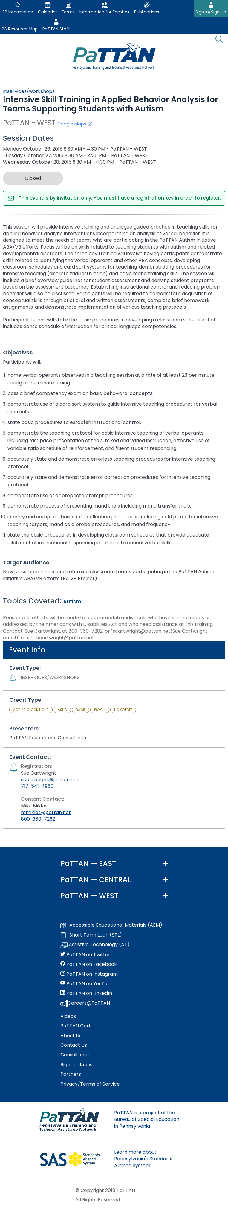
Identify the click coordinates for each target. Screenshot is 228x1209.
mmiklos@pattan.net (46, 812)
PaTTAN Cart (75, 1026)
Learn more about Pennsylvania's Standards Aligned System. (144, 1159)
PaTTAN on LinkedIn (86, 993)
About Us (71, 1035)
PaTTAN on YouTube (87, 983)
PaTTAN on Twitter (85, 954)
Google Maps (74, 124)
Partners (70, 1074)
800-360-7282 (38, 819)
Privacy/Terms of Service (90, 1084)
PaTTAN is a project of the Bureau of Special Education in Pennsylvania (146, 1119)
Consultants (74, 1055)
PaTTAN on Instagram (89, 974)
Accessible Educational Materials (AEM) (111, 925)
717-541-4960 (37, 786)
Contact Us (73, 1045)
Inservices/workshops (29, 91)
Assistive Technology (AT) (95, 944)
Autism (72, 601)
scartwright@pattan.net (50, 779)
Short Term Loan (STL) (91, 935)
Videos (68, 1016)
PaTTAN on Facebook (88, 964)
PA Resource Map (20, 29)
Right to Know (76, 1064)
